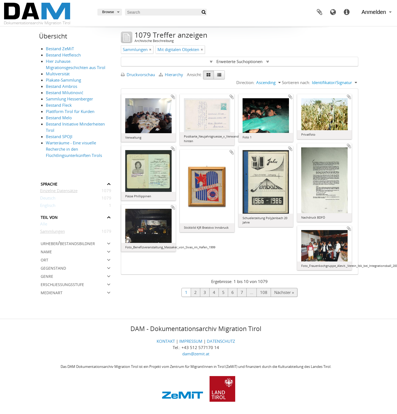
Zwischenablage (319, 12)
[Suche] (203, 12)
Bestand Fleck (59, 105)
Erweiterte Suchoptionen (239, 61)
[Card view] (208, 74)
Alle (43, 225)
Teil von (49, 217)
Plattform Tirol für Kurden (70, 111)
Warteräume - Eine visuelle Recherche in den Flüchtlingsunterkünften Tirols (74, 149)
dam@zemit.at (195, 353)
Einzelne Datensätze (58, 191)
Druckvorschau (138, 74)
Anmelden (374, 12)
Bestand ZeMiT (60, 48)
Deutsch (47, 199)
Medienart (51, 292)
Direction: (245, 82)
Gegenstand (53, 267)
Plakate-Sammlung (63, 80)
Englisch (47, 206)
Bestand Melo (59, 117)
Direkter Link (347, 12)
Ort (44, 259)
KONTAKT (166, 341)
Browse (108, 12)
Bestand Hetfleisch (63, 55)
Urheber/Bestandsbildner (68, 243)
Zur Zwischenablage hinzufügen (173, 97)
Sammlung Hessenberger (69, 99)
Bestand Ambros (61, 86)
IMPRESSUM (190, 341)
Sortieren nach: (296, 82)
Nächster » (284, 292)
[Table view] (219, 74)
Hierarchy (171, 74)
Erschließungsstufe (62, 284)
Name (46, 251)
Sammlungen (52, 232)
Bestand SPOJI (59, 136)
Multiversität (58, 73)
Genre (47, 275)
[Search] (166, 12)
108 (263, 292)
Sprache (333, 12)
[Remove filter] (150, 49)
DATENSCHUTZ (221, 341)
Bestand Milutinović (64, 92)
